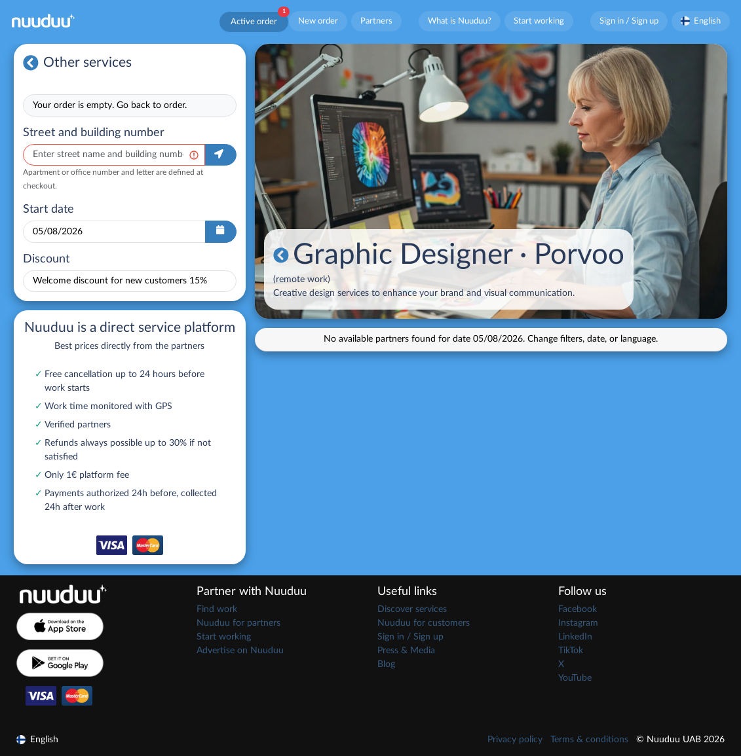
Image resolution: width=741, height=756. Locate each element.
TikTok (570, 650)
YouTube (575, 678)
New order (318, 21)
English (701, 21)
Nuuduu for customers (423, 623)
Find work (217, 609)
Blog (386, 664)
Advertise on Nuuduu (240, 650)
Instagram (578, 623)
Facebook (577, 609)
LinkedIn (575, 636)
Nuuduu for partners (238, 623)
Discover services (412, 609)
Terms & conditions (589, 739)
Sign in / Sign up (628, 21)
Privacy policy (514, 739)
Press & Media (406, 650)
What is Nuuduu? (459, 21)
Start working (539, 21)
